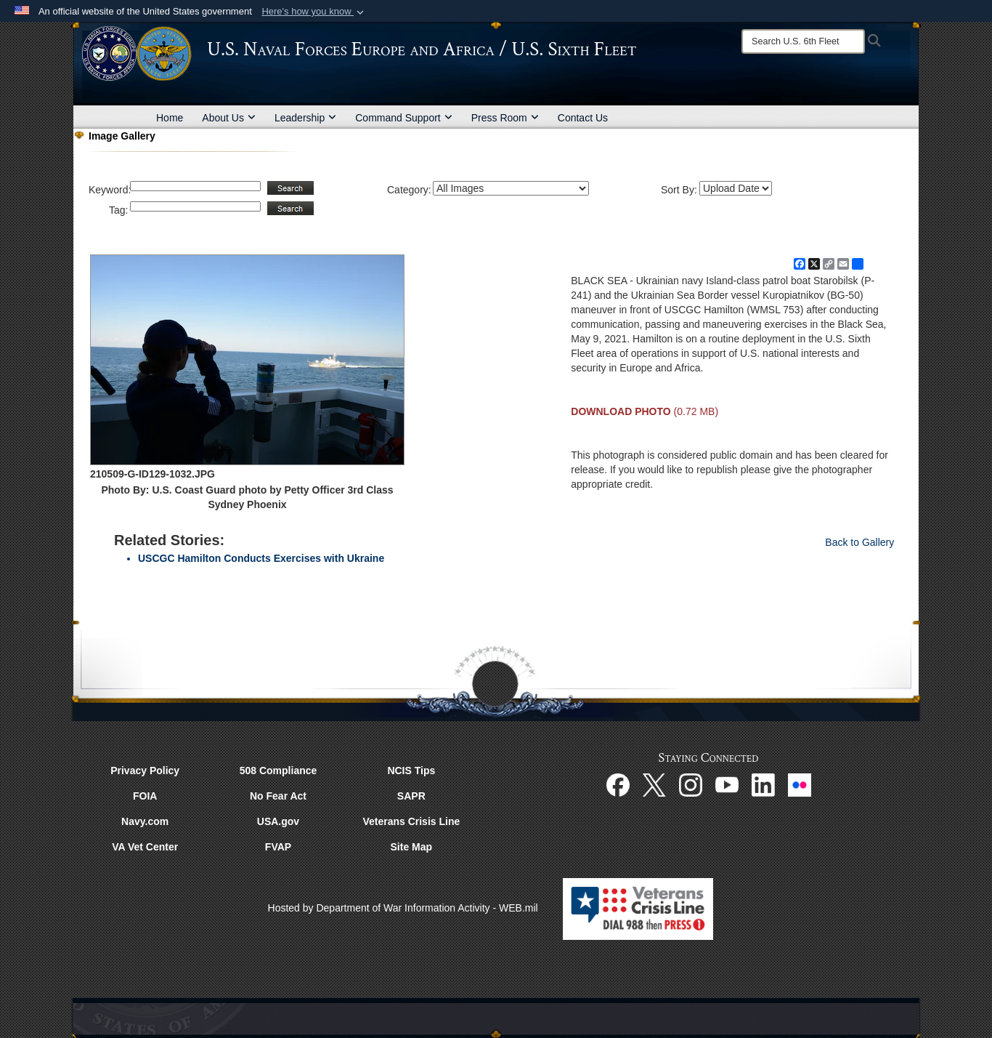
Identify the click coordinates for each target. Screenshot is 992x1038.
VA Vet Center (145, 847)
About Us (229, 118)
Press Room (505, 118)
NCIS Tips (411, 770)
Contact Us (583, 118)
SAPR (411, 796)
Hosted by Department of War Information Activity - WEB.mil (403, 908)
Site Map (412, 847)
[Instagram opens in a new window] (690, 783)
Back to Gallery (859, 542)
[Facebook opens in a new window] (618, 783)
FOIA (145, 796)
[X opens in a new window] (654, 783)
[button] (314, 11)
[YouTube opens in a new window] (727, 783)
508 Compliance (278, 770)
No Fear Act (278, 796)
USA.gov (278, 821)
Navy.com (144, 821)
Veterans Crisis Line (411, 821)
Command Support (403, 118)
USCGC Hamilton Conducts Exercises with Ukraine (261, 558)
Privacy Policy (144, 770)
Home (169, 118)
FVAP (278, 847)
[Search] (803, 41)
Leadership (305, 118)
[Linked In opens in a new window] (763, 783)
